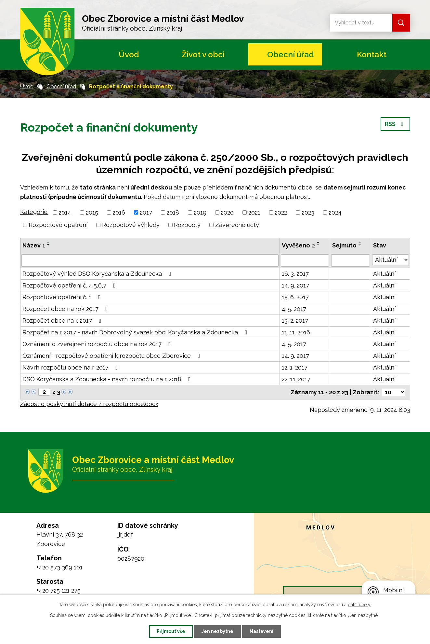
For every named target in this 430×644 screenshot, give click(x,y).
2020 (227, 212)
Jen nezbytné (217, 631)
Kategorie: (34, 211)
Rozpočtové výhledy (131, 224)
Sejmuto (344, 245)
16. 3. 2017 (295, 273)
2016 (118, 212)
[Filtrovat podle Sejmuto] (350, 260)
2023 (308, 212)
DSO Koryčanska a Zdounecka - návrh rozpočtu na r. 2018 (107, 379)
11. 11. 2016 (296, 332)
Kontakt (371, 54)
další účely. (359, 604)
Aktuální (384, 273)
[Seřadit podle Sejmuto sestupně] (360, 245)
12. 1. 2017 (294, 367)
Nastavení (261, 631)
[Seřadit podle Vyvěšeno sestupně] (318, 245)
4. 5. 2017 (294, 308)
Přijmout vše (171, 631)
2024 (335, 212)
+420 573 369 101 (59, 567)
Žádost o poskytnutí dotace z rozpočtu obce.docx (89, 403)
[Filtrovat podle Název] (150, 260)
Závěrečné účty (237, 224)
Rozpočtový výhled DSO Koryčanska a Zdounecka (98, 273)
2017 (146, 212)
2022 (281, 212)
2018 (172, 212)
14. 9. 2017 (295, 285)
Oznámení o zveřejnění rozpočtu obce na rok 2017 (98, 344)
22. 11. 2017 (296, 379)
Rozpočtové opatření (58, 224)
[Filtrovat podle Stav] (390, 259)
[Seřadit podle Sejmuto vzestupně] (360, 242)
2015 (92, 212)
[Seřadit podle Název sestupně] (48, 245)
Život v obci (203, 54)
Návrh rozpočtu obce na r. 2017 (71, 367)
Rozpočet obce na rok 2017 (66, 308)
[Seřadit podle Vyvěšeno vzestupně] (318, 242)
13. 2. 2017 (295, 320)
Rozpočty (187, 224)
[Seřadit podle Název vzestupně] (48, 242)
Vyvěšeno (298, 245)
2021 (254, 212)
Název (33, 245)
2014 (65, 212)
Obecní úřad (290, 54)
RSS (395, 123)
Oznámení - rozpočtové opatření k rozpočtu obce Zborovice (112, 355)
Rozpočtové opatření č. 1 (62, 297)
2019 (200, 212)
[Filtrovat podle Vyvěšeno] (305, 260)
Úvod (129, 54)
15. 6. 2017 (295, 297)
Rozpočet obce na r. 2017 (63, 320)
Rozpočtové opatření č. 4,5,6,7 (70, 285)
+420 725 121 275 (58, 590)
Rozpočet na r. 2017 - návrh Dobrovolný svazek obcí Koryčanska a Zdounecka (136, 332)
